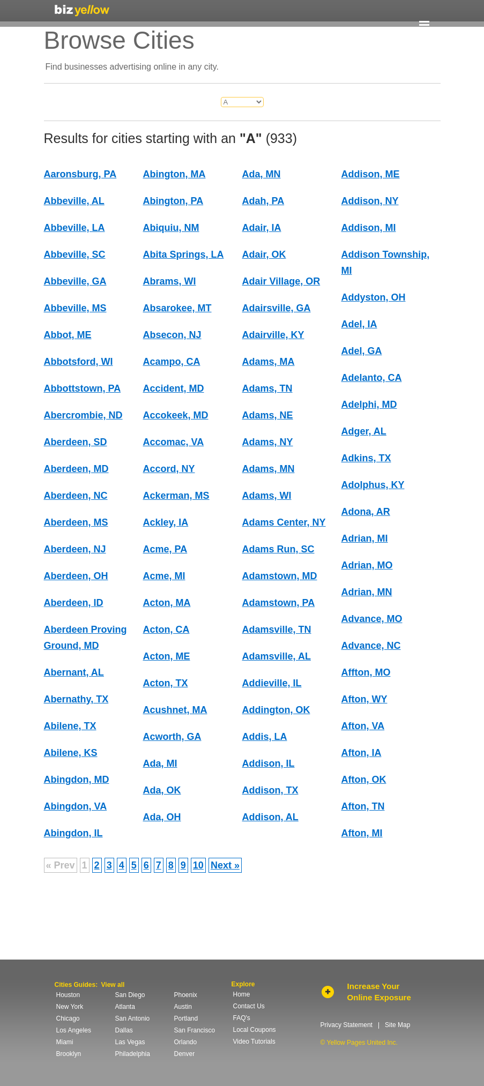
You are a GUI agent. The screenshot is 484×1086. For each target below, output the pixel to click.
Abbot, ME (68, 334)
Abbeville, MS (75, 308)
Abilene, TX (70, 726)
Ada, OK (162, 790)
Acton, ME (166, 656)
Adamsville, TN (276, 629)
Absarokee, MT (177, 308)
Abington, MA (174, 174)
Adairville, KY (273, 334)
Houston (68, 995)
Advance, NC (371, 645)
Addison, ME (370, 174)
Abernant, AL (74, 672)
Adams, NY (267, 442)
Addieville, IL (272, 683)
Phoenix (185, 995)
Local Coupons (254, 1029)
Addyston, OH (373, 297)
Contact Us (249, 1006)
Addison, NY (370, 201)
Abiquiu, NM (171, 227)
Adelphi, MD (369, 404)
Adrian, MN (366, 592)
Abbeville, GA (75, 281)
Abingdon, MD (76, 779)
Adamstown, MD (279, 576)
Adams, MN (268, 468)
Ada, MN (261, 174)
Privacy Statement (347, 1025)
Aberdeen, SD (75, 442)
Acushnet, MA (175, 710)
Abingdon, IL (73, 833)
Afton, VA (363, 726)
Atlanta (125, 1006)
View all (113, 984)
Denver (184, 1054)
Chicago (68, 1018)
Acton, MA (167, 602)
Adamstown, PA (278, 602)
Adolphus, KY (373, 485)
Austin (183, 1006)
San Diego (130, 995)
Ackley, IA (166, 522)
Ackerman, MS (176, 495)
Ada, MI (160, 763)
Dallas (124, 1030)
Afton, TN (363, 806)
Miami (64, 1042)
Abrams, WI (169, 281)
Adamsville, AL (276, 656)
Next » (225, 865)
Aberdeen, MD (76, 468)
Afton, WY (364, 699)
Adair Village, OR (281, 281)
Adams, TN (267, 388)
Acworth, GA (172, 736)
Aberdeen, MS (76, 522)
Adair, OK (264, 254)
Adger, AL (363, 431)
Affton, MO (366, 672)
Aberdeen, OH (76, 576)
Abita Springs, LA (183, 254)
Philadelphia (132, 1054)
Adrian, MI (364, 538)
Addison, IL (268, 763)
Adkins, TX (366, 458)
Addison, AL (270, 817)
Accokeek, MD (176, 415)
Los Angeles (73, 1030)
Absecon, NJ (172, 334)
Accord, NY (169, 468)
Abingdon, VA (75, 806)
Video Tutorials (254, 1041)
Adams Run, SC (278, 549)
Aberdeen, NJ (75, 549)
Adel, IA (359, 324)
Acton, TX (165, 683)
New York (70, 1006)
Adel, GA (361, 351)
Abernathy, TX (76, 699)
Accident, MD (173, 388)
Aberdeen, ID (73, 602)
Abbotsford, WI (78, 361)
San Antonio (132, 1018)
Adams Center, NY (284, 522)
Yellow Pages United (82, 10)
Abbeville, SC (75, 254)
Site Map (397, 1025)
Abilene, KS (71, 752)
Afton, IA (361, 752)
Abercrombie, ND (83, 415)
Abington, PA (173, 201)
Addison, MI (368, 227)
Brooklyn (68, 1054)
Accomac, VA (173, 442)
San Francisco (194, 1030)
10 (198, 865)
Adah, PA (263, 201)
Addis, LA (264, 736)
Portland (186, 1018)
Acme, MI (164, 576)
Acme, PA (165, 549)
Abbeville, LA (74, 227)
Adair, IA (261, 227)
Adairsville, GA (276, 308)
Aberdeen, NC (76, 495)
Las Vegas (130, 1042)
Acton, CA (166, 629)
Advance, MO (372, 618)
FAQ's (241, 1018)
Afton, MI (362, 833)
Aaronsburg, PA (80, 174)
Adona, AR (365, 511)
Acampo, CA (171, 361)
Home (241, 994)
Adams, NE (267, 415)
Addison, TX (270, 790)
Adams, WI (267, 495)
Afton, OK (363, 779)
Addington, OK (276, 710)
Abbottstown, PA (82, 388)
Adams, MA (268, 361)
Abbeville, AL (74, 201)
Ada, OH (162, 817)
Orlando (185, 1042)
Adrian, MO (367, 565)
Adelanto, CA (371, 377)
